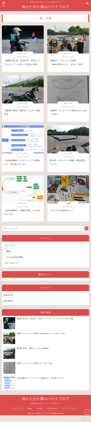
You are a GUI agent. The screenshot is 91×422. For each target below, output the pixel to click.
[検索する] (86, 228)
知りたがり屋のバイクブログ (45, 7)
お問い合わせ (52, 408)
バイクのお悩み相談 (14, 257)
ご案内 (68, 203)
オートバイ (23, 53)
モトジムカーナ (12, 263)
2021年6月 (8, 301)
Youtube (39, 408)
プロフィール (17, 408)
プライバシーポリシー (70, 408)
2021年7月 (8, 295)
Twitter (29, 408)
